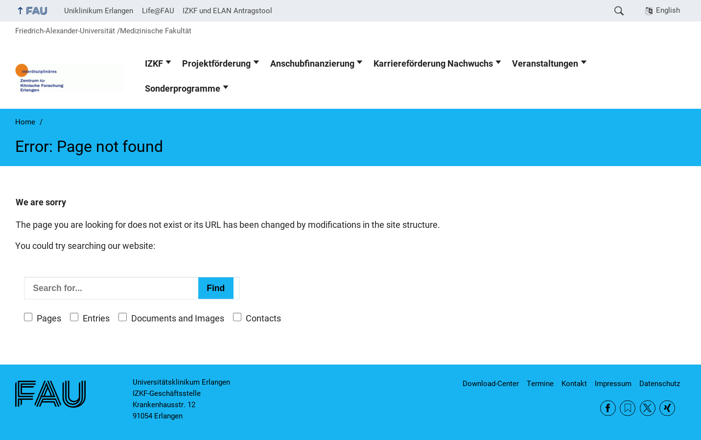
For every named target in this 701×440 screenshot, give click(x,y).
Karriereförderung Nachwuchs (433, 64)
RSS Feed (627, 408)
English (668, 10)
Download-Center (491, 383)
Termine (540, 383)
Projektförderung (216, 64)
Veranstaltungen (545, 64)
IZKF (154, 64)
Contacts (263, 318)
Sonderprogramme (182, 89)
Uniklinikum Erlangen (98, 10)
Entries (96, 318)
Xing (667, 408)
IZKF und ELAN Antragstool (227, 10)
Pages (49, 318)
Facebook (608, 408)
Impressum (613, 383)
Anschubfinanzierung (312, 64)
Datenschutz (659, 383)
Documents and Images (177, 318)
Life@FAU (158, 10)
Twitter (647, 408)
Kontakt (574, 383)
